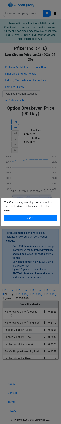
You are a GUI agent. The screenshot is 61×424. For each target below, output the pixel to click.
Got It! (30, 217)
